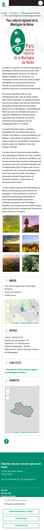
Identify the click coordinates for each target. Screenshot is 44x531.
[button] (11, 223)
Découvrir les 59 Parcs (31, 13)
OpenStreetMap (26, 323)
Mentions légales (8, 496)
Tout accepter (21, 525)
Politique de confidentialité (14, 504)
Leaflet (15, 323)
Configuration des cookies (21, 511)
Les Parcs (14, 13)
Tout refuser (21, 518)
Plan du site (6, 493)
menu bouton (40, 3)
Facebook (6, 441)
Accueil (4, 13)
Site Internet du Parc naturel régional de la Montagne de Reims (21, 371)
